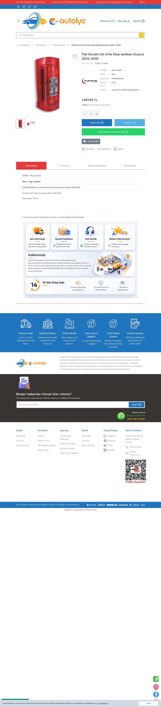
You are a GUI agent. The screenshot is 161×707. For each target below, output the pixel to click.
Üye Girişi (20, 441)
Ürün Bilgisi (31, 166)
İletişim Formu (43, 441)
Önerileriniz (130, 166)
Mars (113, 74)
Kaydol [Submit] (136, 405)
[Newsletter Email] (80, 405)
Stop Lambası (117, 70)
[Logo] (54, 21)
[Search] (80, 35)
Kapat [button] (149, 703)
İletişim (41, 436)
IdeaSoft (67, 511)
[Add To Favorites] (74, 56)
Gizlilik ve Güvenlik (67, 444)
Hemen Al (130, 122)
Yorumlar (64, 166)
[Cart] (139, 21)
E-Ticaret (75, 511)
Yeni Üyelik (20, 436)
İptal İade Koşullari (67, 449)
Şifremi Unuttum (22, 446)
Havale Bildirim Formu (47, 446)
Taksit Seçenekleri (97, 166)
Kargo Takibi (43, 451)
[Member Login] (124, 21)
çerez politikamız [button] (103, 703)
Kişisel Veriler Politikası (69, 454)
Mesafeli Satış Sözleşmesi (65, 438)
